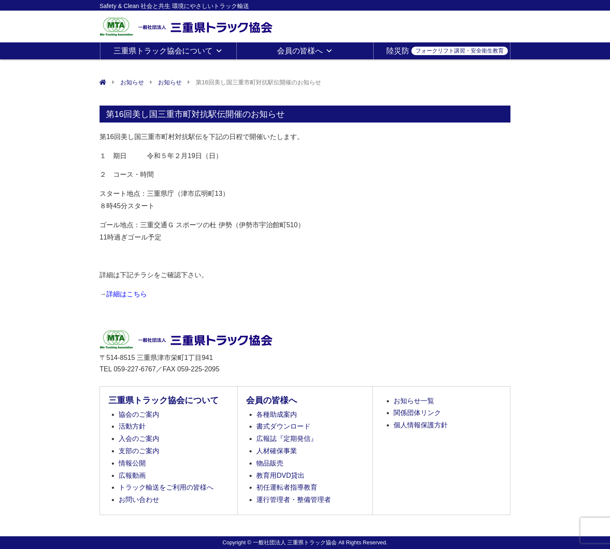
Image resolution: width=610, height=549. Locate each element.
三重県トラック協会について (168, 50)
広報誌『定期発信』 (286, 438)
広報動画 (132, 475)
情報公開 (132, 463)
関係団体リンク (417, 412)
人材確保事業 (276, 450)
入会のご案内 (139, 438)
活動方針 (132, 426)
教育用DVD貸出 (280, 475)
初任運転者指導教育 (286, 487)
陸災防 (447, 51)
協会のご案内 (139, 414)
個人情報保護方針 (421, 425)
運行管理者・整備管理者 (293, 499)
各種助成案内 (276, 414)
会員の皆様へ (305, 50)
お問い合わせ (139, 499)
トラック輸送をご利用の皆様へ (166, 487)
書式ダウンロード (283, 426)
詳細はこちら (126, 294)
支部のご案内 (139, 450)
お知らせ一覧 (414, 400)
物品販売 (269, 463)
